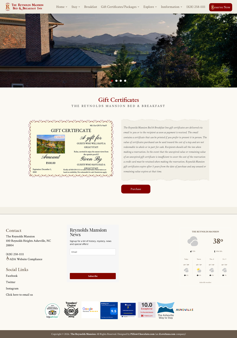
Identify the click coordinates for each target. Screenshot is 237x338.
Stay (74, 7)
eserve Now (220, 7)
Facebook (12, 276)
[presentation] (93, 264)
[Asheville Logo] (71, 310)
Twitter (10, 282)
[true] (93, 252)
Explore (148, 7)
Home (60, 7)
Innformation (170, 7)
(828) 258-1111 (195, 7)
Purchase (136, 189)
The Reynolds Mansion (83, 334)
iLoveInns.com (167, 334)
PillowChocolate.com (142, 334)
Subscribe (93, 276)
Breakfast (90, 7)
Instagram (12, 288)
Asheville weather (205, 282)
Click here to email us (19, 295)
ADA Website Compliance (24, 259)
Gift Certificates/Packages (118, 7)
